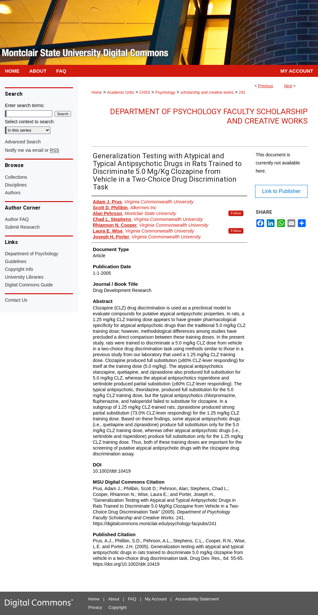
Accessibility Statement (197, 599)
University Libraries (24, 277)
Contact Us (16, 300)
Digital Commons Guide (29, 284)
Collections (16, 177)
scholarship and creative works (207, 92)
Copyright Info (19, 269)
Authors (12, 192)
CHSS (144, 92)
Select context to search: (30, 121)
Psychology (165, 92)
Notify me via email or (32, 150)
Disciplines (16, 184)
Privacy (95, 607)
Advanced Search (23, 141)
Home (97, 92)
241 (242, 92)
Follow (236, 213)
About (113, 599)
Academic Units (120, 92)
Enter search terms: (24, 105)
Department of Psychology (31, 253)
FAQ (132, 599)
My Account (156, 599)
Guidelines (15, 261)
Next (288, 86)
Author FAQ (17, 219)
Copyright (117, 607)
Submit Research (22, 227)
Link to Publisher (281, 191)
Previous (265, 86)
